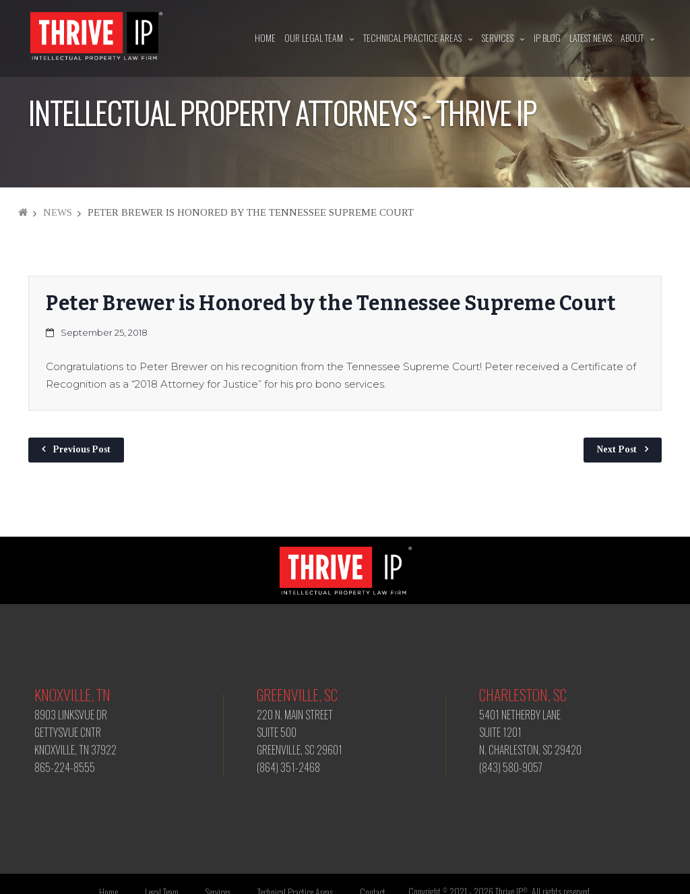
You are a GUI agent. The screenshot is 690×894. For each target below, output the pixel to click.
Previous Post (82, 449)
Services (497, 37)
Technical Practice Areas (412, 37)
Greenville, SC (297, 694)
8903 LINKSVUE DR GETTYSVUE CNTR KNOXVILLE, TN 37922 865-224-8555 (75, 741)
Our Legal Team (313, 37)
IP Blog (547, 37)
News (57, 212)
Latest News (590, 37)
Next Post (617, 449)
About (632, 37)
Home (265, 37)
